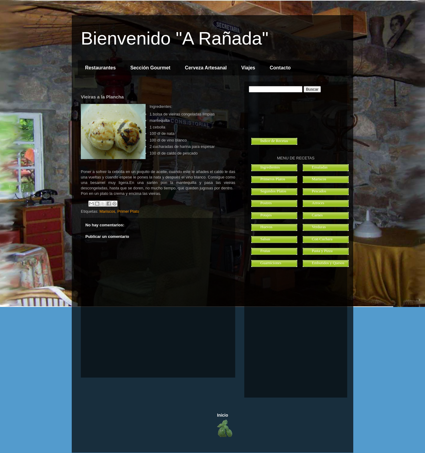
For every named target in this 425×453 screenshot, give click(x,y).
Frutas (265, 250)
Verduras (319, 227)
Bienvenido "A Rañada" (175, 38)
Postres (266, 203)
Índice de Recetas (274, 140)
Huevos (266, 227)
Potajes (266, 215)
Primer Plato (128, 211)
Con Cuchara (322, 239)
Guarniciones (270, 263)
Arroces (318, 203)
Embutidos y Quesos (328, 263)
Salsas (265, 239)
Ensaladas (320, 167)
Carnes (317, 215)
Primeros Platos (272, 179)
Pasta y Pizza (322, 250)
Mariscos (107, 211)
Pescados (319, 191)
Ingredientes (270, 167)
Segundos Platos (273, 191)
